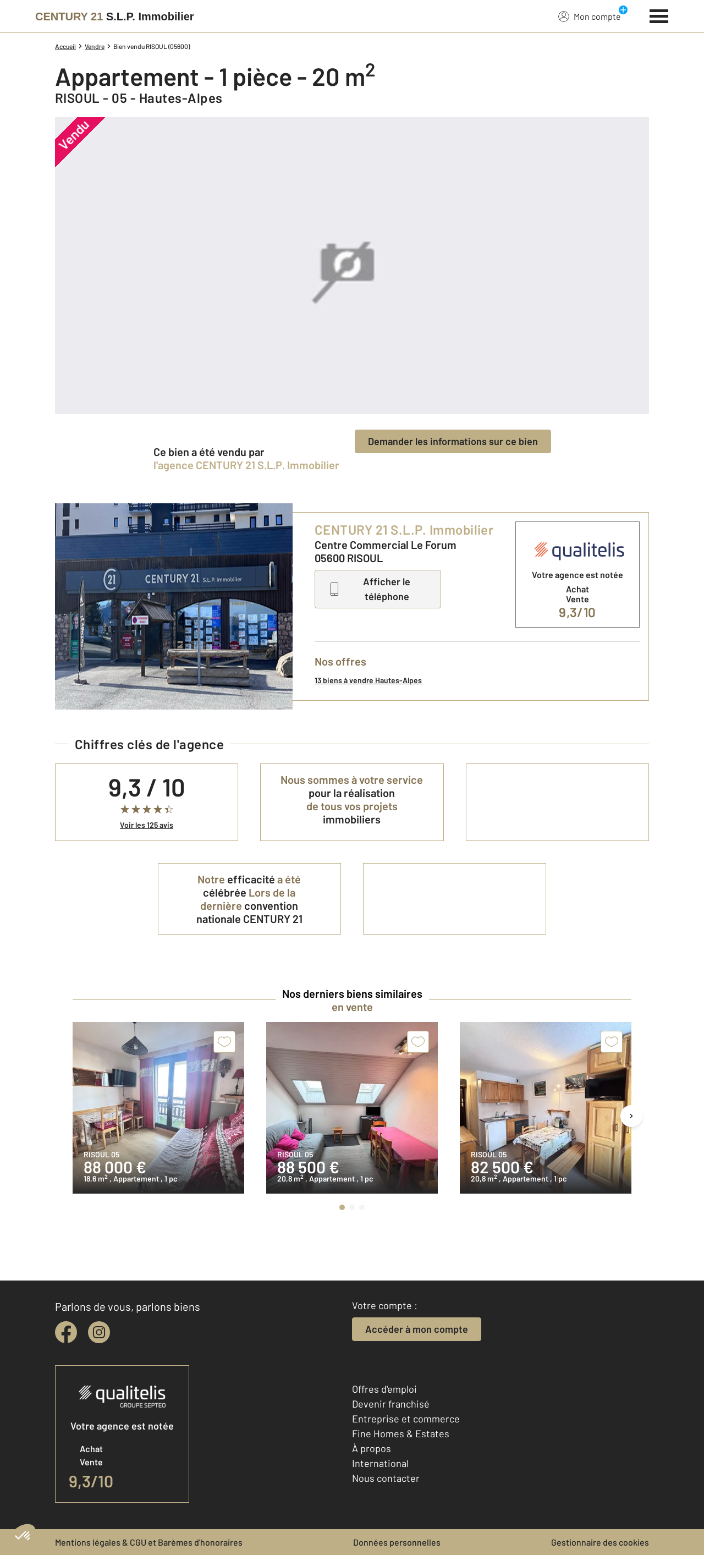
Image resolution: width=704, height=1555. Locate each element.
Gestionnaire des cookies (600, 1542)
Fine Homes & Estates (400, 1433)
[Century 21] (114, 16)
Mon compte (589, 16)
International (380, 1463)
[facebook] (66, 1332)
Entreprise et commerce (406, 1419)
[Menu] (659, 15)
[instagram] (99, 1332)
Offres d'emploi (384, 1389)
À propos (371, 1448)
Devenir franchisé (391, 1404)
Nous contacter (386, 1478)
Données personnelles (397, 1542)
